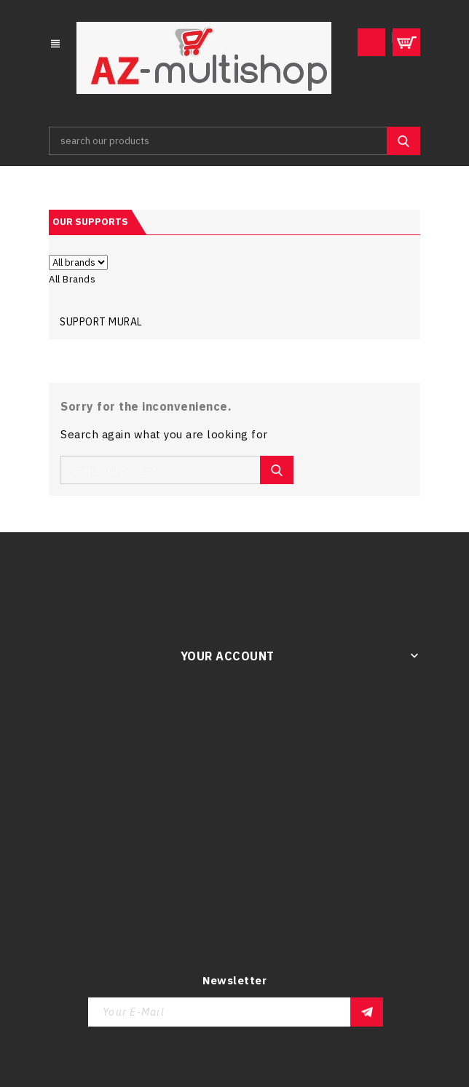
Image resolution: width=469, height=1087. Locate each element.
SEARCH (403, 141)
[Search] (234, 141)
